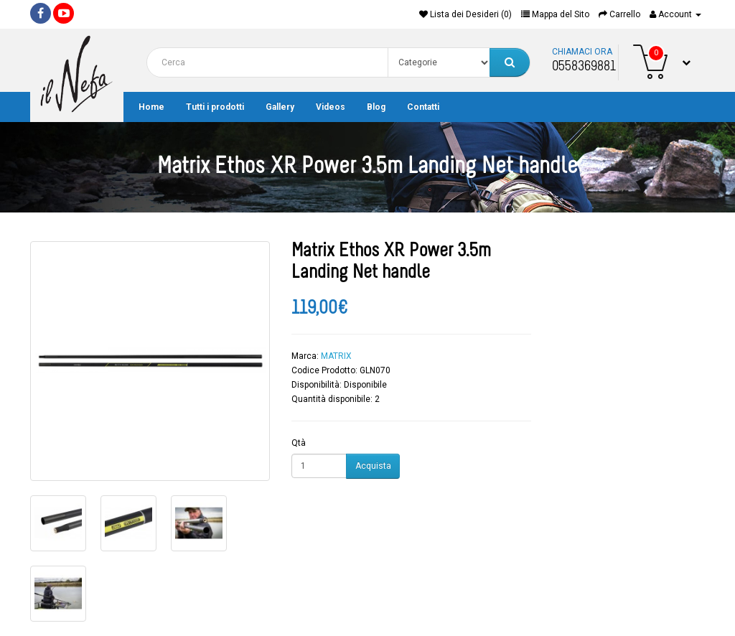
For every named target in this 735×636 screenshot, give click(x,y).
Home (151, 107)
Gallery (280, 107)
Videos (330, 107)
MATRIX (336, 356)
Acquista (373, 466)
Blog (376, 107)
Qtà (298, 443)
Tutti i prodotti (215, 107)
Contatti (423, 107)
